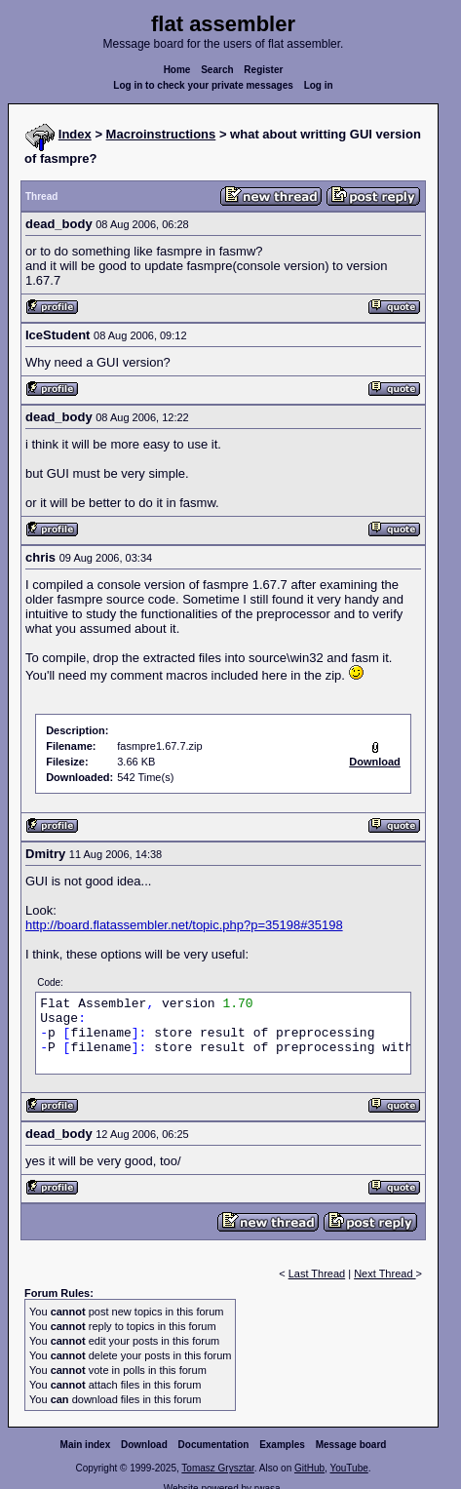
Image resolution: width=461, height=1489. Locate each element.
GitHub (309, 1468)
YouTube (348, 1468)
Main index (85, 1444)
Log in (318, 85)
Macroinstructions (161, 134)
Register (263, 69)
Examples (282, 1444)
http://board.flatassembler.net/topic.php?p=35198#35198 (184, 925)
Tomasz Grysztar (217, 1468)
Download (144, 1444)
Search (217, 69)
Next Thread (384, 1273)
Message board (351, 1444)
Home (177, 69)
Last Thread (317, 1273)
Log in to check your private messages (203, 85)
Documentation (214, 1444)
